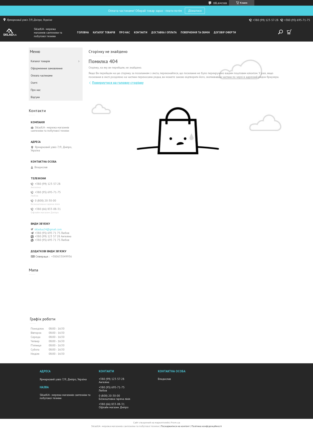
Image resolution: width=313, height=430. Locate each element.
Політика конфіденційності (206, 426)
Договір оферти (225, 32)
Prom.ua (175, 422)
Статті (34, 82)
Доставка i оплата (164, 32)
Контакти (140, 32)
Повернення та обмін (195, 32)
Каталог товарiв (104, 32)
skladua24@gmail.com (48, 229)
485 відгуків (220, 2)
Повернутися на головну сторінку (118, 82)
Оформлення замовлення (46, 68)
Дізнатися (195, 11)
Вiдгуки (35, 97)
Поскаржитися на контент (175, 426)
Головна (83, 32)
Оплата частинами (41, 75)
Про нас (124, 32)
